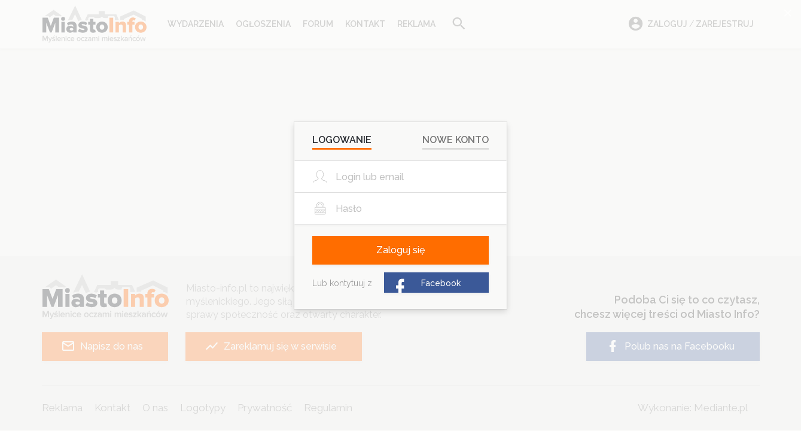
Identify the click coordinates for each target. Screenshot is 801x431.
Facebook (426, 284)
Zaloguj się (400, 250)
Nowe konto (455, 139)
